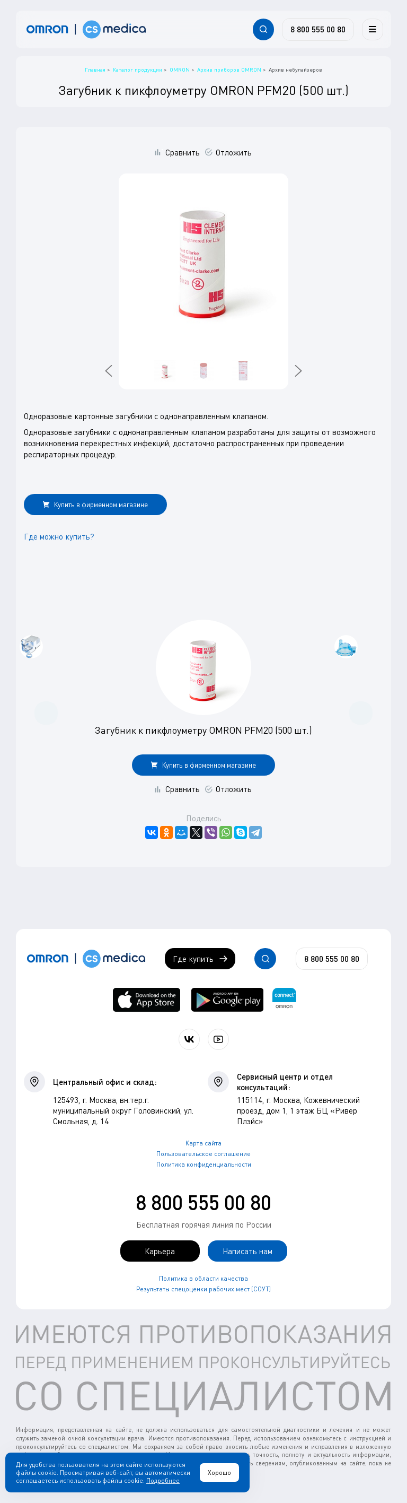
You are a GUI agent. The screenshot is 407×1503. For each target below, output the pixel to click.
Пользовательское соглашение (203, 1154)
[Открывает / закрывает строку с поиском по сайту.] (263, 29)
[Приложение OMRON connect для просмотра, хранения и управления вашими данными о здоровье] (284, 1000)
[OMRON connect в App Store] (146, 1000)
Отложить (234, 152)
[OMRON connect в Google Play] (227, 1000)
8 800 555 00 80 (203, 1202)
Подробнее (163, 1480)
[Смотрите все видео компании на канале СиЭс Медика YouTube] (218, 1039)
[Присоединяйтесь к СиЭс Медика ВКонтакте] (189, 1039)
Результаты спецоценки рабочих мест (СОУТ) (203, 1289)
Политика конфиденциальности (203, 1164)
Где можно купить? (59, 536)
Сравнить (182, 152)
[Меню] (372, 29)
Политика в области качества (203, 1278)
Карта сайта (203, 1143)
